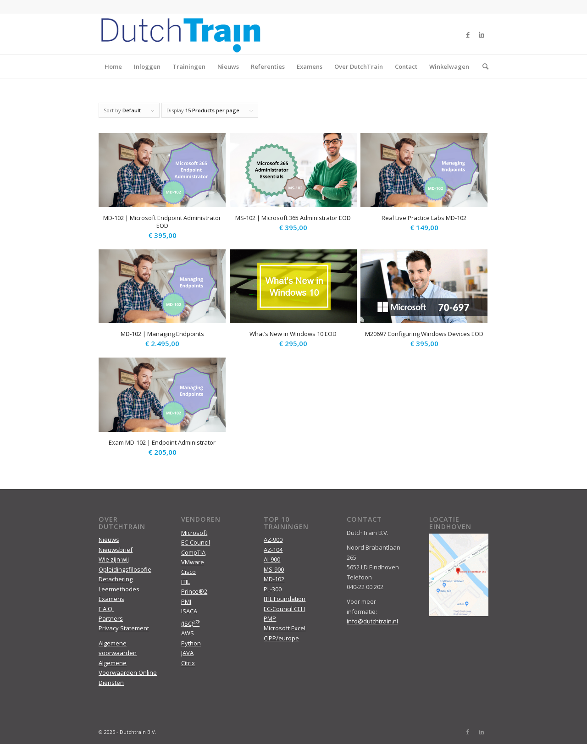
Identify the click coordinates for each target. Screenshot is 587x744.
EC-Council (195, 542)
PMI (186, 601)
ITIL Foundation (284, 599)
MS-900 (274, 569)
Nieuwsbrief (116, 550)
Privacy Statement (124, 628)
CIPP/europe (281, 638)
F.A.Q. (106, 609)
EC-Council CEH (284, 609)
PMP (270, 618)
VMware (192, 562)
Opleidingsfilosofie (125, 569)
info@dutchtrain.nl (372, 621)
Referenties (268, 66)
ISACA (189, 611)
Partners (111, 618)
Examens (309, 66)
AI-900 (272, 559)
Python (191, 643)
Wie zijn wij (114, 559)
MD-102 (274, 579)
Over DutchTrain (358, 66)
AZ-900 (273, 539)
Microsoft (194, 533)
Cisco (188, 572)
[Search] (482, 66)
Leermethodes (119, 589)
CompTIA (193, 552)
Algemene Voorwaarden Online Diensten (128, 673)
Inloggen (147, 66)
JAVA (187, 653)
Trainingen (188, 66)
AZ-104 (273, 550)
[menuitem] (482, 66)
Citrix (188, 663)
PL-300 (273, 589)
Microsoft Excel (284, 628)
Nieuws (228, 66)
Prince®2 (194, 591)
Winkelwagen (449, 66)
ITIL (185, 582)
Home (113, 66)
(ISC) (190, 623)
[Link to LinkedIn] (481, 34)
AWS (187, 633)
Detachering (116, 579)
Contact (406, 66)
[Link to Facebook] (468, 34)
